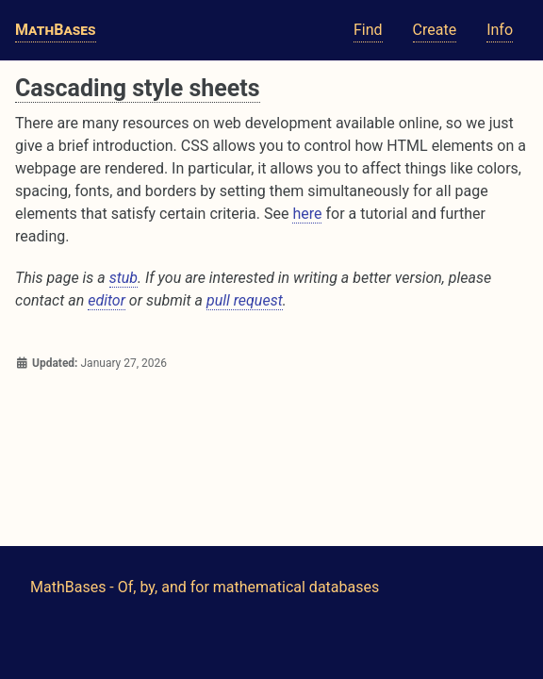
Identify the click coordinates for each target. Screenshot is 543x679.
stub (123, 278)
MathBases (55, 30)
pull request (244, 300)
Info (499, 30)
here (306, 214)
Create (435, 30)
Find (368, 30)
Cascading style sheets (137, 88)
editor (106, 300)
